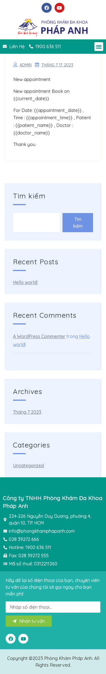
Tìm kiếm (29, 196)
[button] (98, 46)
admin (26, 65)
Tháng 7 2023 (27, 412)
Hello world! (25, 282)
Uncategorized (28, 465)
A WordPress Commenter (39, 336)
